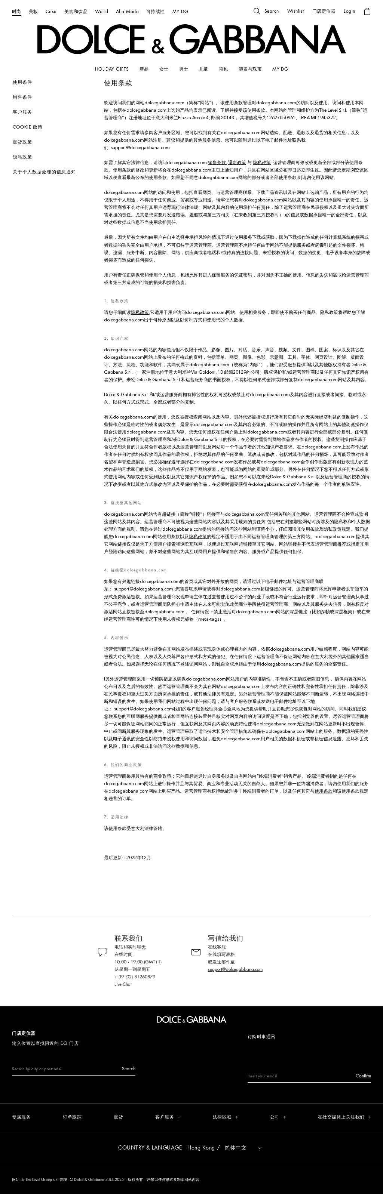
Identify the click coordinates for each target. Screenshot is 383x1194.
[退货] (118, 1117)
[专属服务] (21, 1117)
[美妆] (33, 11)
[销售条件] (54, 97)
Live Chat (123, 984)
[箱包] (223, 69)
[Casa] (51, 11)
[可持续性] (155, 11)
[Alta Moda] (127, 11)
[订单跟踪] (72, 1117)
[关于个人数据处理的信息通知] (54, 172)
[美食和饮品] (76, 11)
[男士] (184, 69)
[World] (101, 11)
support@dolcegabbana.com (140, 148)
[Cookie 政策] (54, 127)
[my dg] (280, 69)
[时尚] (16, 11)
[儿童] (203, 69)
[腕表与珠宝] (250, 69)
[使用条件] (54, 82)
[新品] (144, 69)
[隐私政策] (54, 157)
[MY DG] (180, 11)
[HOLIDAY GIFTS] (112, 69)
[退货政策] (54, 142)
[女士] (164, 69)
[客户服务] (54, 112)
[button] (266, 11)
